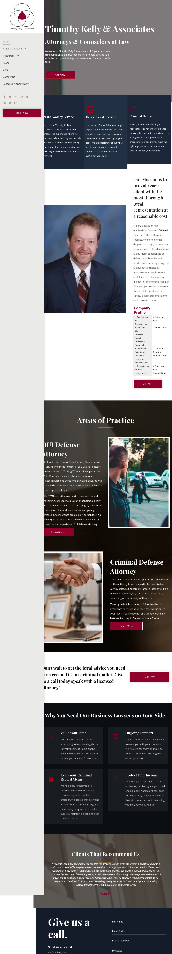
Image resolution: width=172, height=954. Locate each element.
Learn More (57, 532)
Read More (148, 384)
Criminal (163, 230)
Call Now (60, 74)
